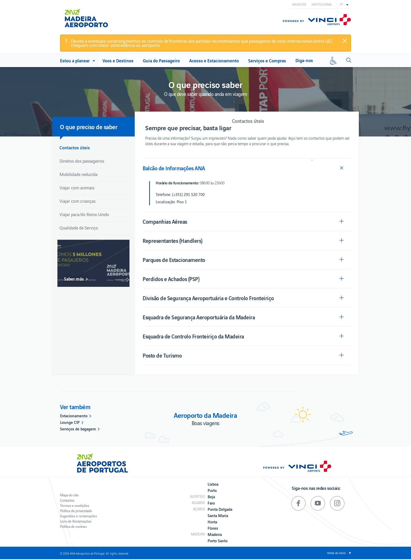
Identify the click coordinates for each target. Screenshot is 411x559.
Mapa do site (69, 494)
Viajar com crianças (77, 201)
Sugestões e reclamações (78, 515)
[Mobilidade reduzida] (333, 60)
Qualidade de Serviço (79, 227)
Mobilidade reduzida (79, 174)
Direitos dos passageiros (82, 161)
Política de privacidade (76, 510)
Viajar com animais (77, 187)
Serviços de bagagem (78, 428)
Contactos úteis (75, 147)
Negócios (299, 4)
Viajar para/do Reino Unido (84, 214)
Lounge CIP (70, 422)
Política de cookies (73, 526)
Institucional (322, 4)
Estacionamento (74, 415)
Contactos (67, 500)
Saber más (74, 278)
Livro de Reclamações (75, 521)
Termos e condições (74, 505)
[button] (344, 4)
